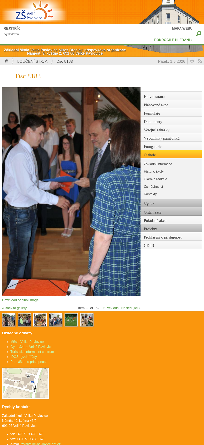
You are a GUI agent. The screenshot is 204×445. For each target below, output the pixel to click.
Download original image (20, 300)
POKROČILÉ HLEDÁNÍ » (173, 40)
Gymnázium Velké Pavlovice (31, 347)
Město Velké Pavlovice (27, 342)
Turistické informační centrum (32, 352)
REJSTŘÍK (12, 28)
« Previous (111, 308)
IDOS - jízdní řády (23, 357)
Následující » (131, 308)
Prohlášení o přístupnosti (28, 362)
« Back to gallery (14, 308)
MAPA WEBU (182, 28)
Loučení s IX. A (32, 61)
